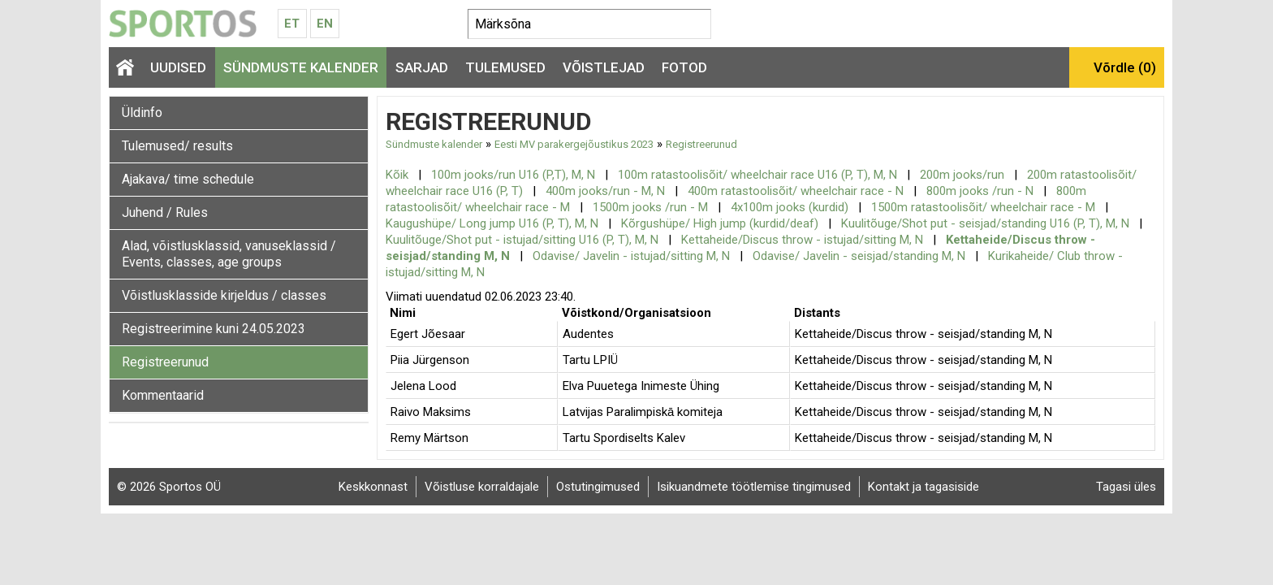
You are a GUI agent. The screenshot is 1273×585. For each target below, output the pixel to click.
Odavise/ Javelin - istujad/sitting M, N (631, 256)
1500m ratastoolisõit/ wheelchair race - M (983, 207)
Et (292, 23)
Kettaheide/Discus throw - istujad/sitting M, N (802, 239)
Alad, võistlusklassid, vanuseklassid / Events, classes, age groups (229, 254)
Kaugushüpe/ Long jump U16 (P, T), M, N (492, 223)
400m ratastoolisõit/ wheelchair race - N (796, 191)
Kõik (397, 174)
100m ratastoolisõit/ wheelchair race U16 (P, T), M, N (757, 174)
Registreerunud (165, 362)
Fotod (684, 67)
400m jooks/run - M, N (605, 191)
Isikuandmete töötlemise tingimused (754, 486)
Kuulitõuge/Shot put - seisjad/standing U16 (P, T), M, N (985, 223)
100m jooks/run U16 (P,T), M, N (513, 174)
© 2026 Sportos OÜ (169, 486)
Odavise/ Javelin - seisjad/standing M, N (859, 256)
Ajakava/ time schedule (188, 179)
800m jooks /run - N (980, 191)
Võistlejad (604, 67)
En (325, 23)
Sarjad (421, 67)
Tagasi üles (1126, 486)
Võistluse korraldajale (482, 486)
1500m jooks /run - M (650, 207)
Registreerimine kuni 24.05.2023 (213, 328)
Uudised (178, 67)
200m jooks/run (962, 174)
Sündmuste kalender (300, 67)
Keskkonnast (373, 486)
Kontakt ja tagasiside (923, 486)
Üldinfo (142, 112)
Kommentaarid (163, 395)
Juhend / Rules (165, 212)
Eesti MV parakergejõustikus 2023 (574, 144)
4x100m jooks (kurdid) (789, 207)
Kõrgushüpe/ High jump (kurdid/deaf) (719, 223)
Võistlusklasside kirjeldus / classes (224, 295)
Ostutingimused (598, 486)
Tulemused (505, 67)
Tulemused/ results (177, 146)
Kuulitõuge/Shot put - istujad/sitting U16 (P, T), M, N (522, 239)
